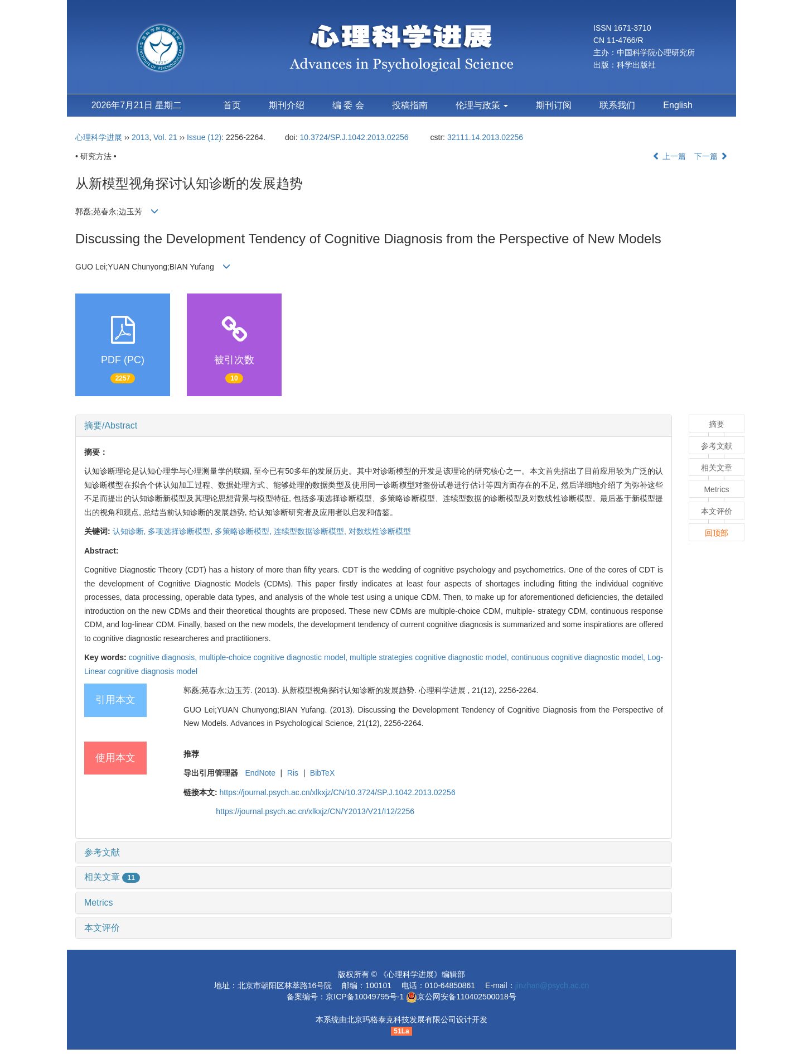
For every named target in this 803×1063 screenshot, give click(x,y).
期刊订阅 (554, 105)
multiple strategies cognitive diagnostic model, (430, 657)
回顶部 (716, 532)
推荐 (191, 753)
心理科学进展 (99, 137)
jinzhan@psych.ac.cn (552, 985)
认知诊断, (130, 531)
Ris (292, 772)
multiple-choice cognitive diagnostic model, (274, 657)
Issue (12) (204, 137)
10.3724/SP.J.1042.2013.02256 (353, 137)
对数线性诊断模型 (380, 531)
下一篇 (711, 156)
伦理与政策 (482, 105)
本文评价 (102, 927)
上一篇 (669, 156)
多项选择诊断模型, (181, 531)
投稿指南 (410, 105)
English (677, 105)
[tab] (373, 425)
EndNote (260, 772)
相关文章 (112, 877)
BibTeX (322, 772)
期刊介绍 (286, 105)
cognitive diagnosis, (164, 657)
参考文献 (102, 852)
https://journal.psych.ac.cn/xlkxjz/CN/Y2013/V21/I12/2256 (315, 811)
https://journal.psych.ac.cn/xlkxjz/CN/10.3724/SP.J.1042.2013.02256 (338, 792)
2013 (140, 137)
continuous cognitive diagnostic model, (579, 657)
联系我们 (617, 105)
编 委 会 (348, 105)
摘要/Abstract (110, 425)
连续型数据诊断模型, (311, 531)
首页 (232, 105)
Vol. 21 (165, 137)
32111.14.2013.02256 (485, 137)
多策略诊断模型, (244, 531)
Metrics (98, 902)
